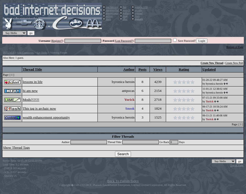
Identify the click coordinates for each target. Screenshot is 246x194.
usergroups (112, 13)
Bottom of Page (234, 47)
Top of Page (236, 165)
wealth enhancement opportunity (46, 117)
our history (112, 7)
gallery (127, 13)
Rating (184, 69)
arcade (138, 10)
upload (139, 13)
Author (128, 69)
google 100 (141, 7)
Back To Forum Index (123, 181)
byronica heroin (123, 82)
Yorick (129, 100)
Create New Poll (234, 62)
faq (124, 7)
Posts (143, 69)
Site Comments (25, 52)
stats (108, 19)
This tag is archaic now (39, 108)
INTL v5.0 (8, 52)
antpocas (128, 91)
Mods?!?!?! (31, 100)
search (126, 10)
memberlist (112, 10)
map (125, 16)
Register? (57, 40)
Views (158, 69)
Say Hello (42, 52)
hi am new (30, 91)
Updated (209, 69)
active (109, 16)
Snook (129, 108)
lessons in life (32, 82)
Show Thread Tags (16, 148)
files (137, 16)
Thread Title (32, 69)
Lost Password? (124, 40)
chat (125, 19)
